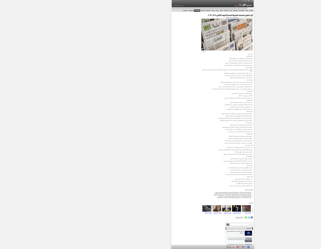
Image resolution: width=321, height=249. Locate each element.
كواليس (150, 10)
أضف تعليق (187, 217)
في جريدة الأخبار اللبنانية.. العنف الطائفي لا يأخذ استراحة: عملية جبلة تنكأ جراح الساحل (195, 209)
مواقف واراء (183, 10)
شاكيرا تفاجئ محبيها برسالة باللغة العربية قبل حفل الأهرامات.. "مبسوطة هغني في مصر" (180, 194)
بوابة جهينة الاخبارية (183, 242)
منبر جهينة (139, 10)
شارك (152, 51)
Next (198, 208)
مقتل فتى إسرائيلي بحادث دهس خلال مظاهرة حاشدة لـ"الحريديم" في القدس (182, 195)
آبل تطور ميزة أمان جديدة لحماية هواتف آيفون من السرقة (134, 24)
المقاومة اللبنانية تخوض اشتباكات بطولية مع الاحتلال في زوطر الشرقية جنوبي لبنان (134, 105)
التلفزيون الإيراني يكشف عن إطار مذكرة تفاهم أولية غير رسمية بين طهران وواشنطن (134, 85)
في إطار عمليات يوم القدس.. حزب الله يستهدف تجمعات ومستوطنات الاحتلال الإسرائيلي (180, 193)
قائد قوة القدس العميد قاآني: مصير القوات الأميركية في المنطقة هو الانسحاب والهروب (181, 191)
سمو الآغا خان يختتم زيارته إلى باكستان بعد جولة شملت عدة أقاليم (134, 99)
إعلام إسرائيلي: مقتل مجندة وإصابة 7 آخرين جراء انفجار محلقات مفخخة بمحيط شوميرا (134, 31)
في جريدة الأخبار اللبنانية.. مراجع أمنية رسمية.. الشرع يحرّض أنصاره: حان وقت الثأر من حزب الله (165, 209)
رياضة (178, 10)
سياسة (194, 10)
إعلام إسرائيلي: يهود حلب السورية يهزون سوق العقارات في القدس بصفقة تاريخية (182, 196)
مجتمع (165, 10)
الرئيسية (199, 10)
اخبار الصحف (144, 10)
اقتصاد (169, 10)
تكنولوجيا (133, 10)
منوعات (161, 10)
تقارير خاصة (155, 10)
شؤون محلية (189, 10)
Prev (152, 208)
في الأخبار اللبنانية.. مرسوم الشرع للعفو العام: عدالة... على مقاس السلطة (185, 209)
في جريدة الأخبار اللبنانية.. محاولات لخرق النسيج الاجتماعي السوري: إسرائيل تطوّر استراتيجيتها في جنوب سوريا (155, 209)
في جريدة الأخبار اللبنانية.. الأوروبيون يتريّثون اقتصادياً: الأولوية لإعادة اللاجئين (175, 209)
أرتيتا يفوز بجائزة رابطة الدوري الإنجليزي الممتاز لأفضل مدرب (134, 92)
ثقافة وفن (174, 10)
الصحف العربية (177, 17)
